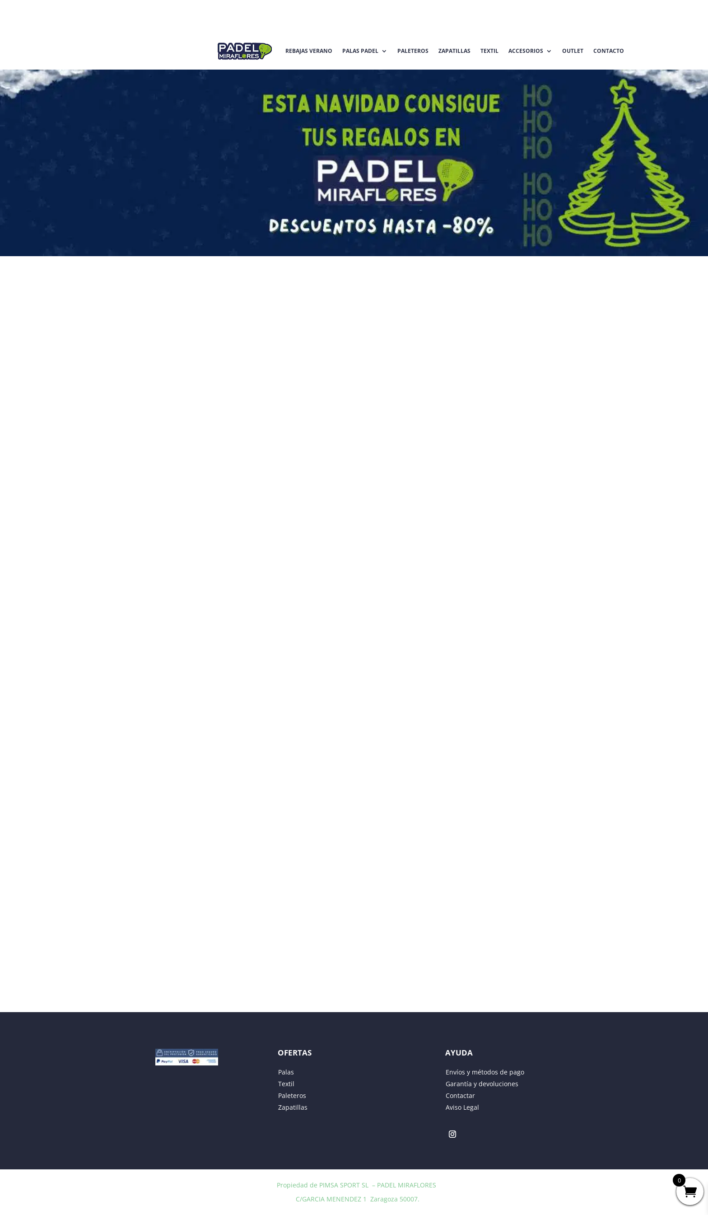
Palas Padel (360, 51)
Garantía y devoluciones (482, 1083)
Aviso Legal (462, 1107)
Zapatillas (454, 51)
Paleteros (413, 51)
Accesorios (525, 51)
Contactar (460, 1095)
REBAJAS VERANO (308, 51)
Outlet (572, 51)
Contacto (608, 51)
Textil (489, 51)
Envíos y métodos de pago (485, 1072)
